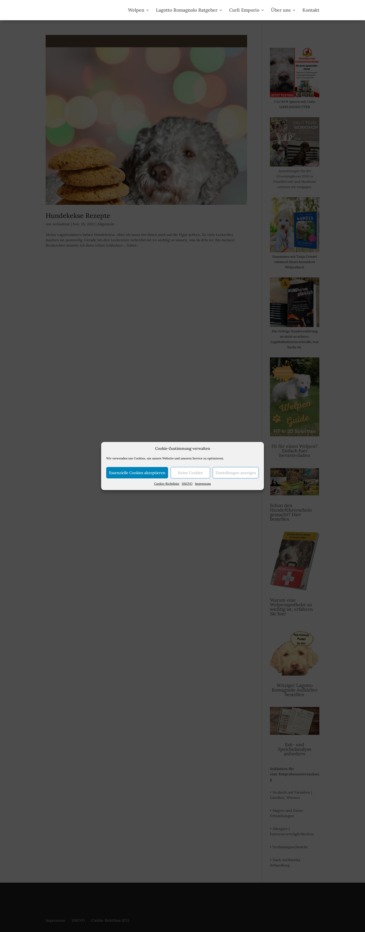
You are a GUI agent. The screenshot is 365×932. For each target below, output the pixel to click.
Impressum (203, 483)
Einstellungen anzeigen (235, 472)
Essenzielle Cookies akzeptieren (137, 472)
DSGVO (187, 483)
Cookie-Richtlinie (166, 483)
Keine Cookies (190, 472)
